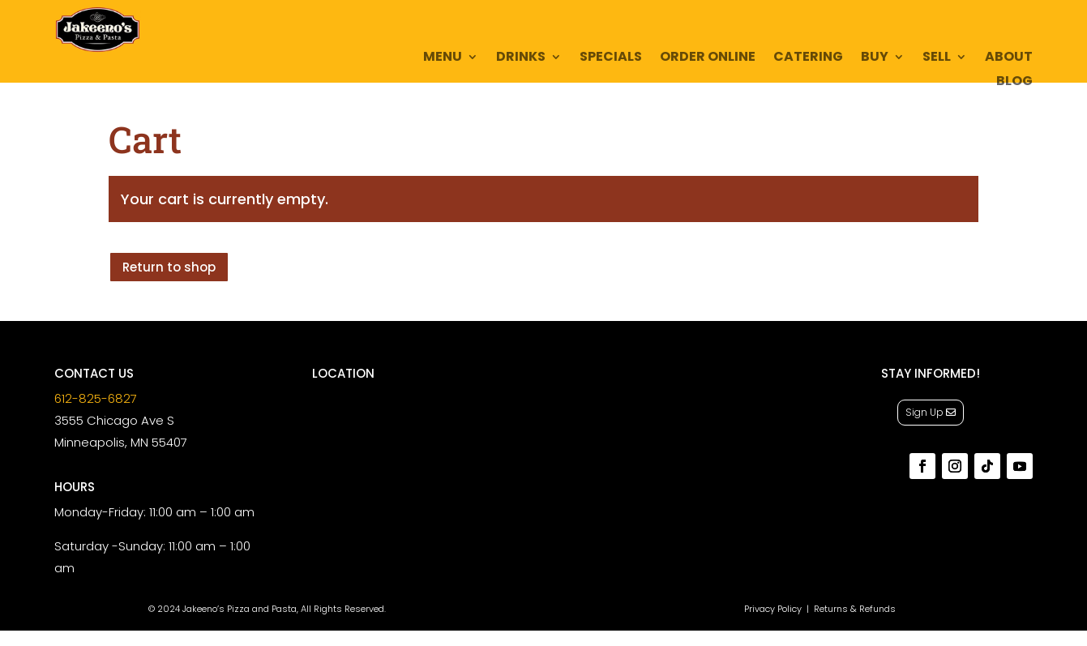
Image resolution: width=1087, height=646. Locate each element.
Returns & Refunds (855, 608)
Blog (1014, 82)
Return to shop (169, 267)
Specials (611, 58)
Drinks (521, 58)
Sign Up (924, 412)
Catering (808, 58)
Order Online (707, 58)
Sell (936, 58)
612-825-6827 (95, 398)
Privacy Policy (773, 608)
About (1009, 58)
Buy (874, 58)
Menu (442, 58)
